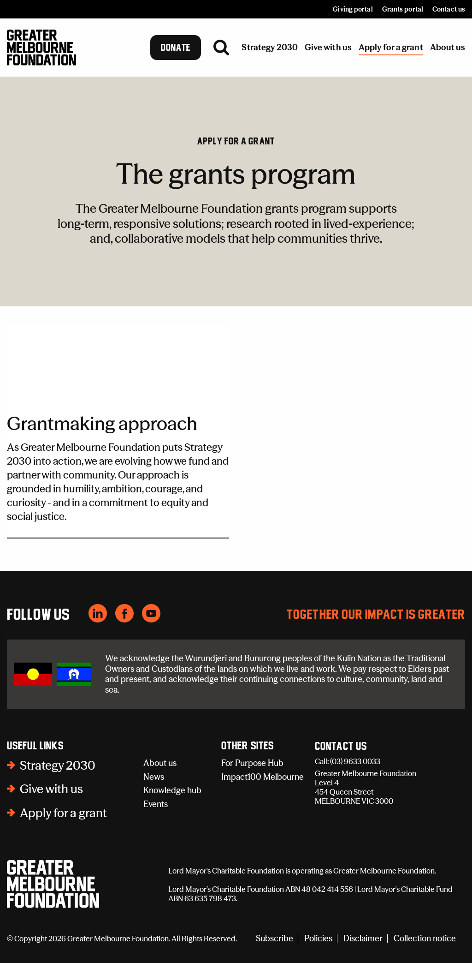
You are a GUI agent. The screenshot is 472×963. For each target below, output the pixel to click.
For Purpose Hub (252, 763)
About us (160, 763)
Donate (176, 47)
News (153, 777)
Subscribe (274, 938)
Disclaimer (363, 938)
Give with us (51, 789)
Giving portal (352, 9)
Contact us (448, 9)
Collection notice (425, 938)
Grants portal (402, 9)
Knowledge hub (172, 790)
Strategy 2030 (57, 765)
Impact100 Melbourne (262, 777)
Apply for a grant (236, 141)
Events (155, 804)
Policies (318, 938)
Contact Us (341, 746)
